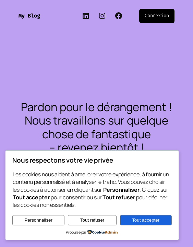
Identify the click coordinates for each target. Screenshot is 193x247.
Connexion (157, 15)
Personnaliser (38, 220)
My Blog (29, 15)
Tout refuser (92, 220)
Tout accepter (145, 220)
